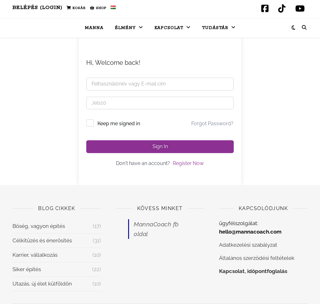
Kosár (76, 8)
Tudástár (215, 28)
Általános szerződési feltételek (256, 258)
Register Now (188, 163)
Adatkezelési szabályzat (248, 245)
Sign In (160, 146)
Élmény (125, 28)
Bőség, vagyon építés (38, 226)
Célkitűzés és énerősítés (42, 240)
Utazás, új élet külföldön (42, 284)
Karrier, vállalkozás (35, 255)
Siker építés (26, 269)
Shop (98, 8)
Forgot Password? (212, 123)
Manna (94, 28)
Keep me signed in (119, 123)
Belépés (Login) (37, 7)
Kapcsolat (168, 28)
